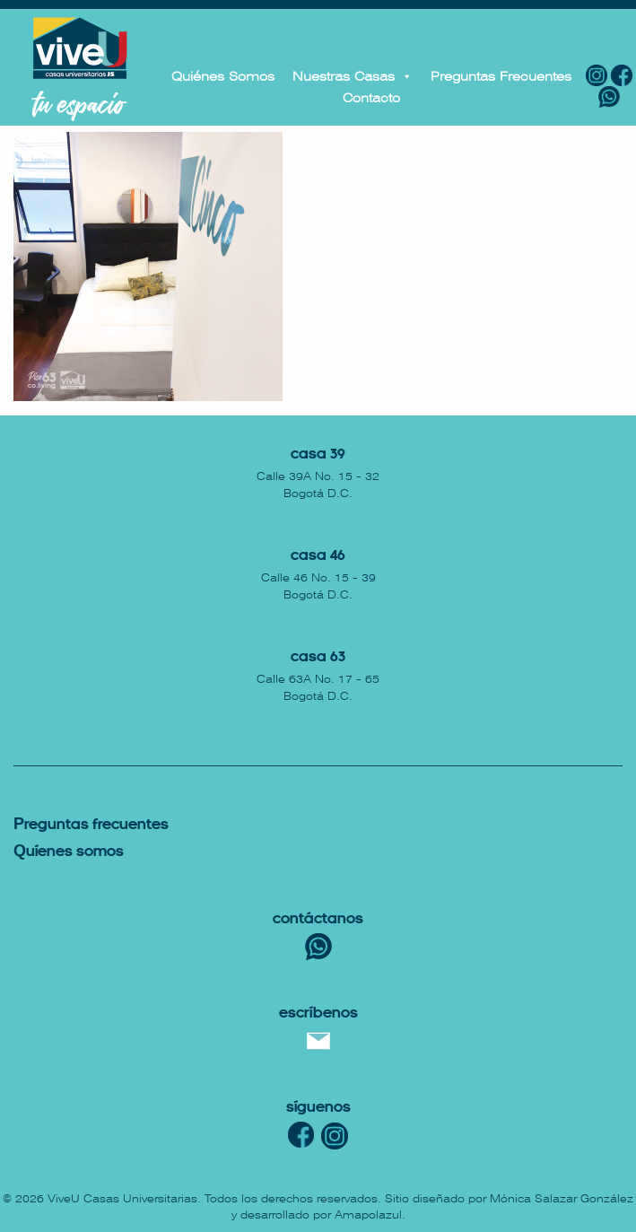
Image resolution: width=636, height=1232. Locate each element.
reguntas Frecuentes (91, 825)
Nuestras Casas (352, 76)
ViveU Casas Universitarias (122, 1199)
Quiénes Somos (222, 76)
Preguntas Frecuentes (501, 76)
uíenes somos (68, 852)
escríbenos (318, 1013)
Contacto (371, 98)
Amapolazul (368, 1215)
